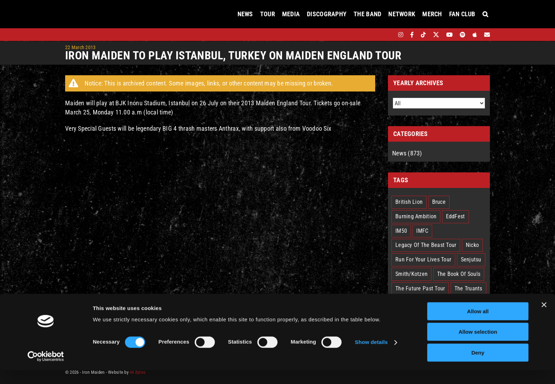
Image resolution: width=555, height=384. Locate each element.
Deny (478, 367)
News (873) (407, 153)
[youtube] (449, 34)
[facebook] (412, 34)
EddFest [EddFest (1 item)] (455, 216)
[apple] (475, 34)
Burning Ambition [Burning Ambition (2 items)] (415, 216)
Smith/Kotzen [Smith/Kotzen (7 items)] (411, 274)
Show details (371, 356)
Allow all (478, 325)
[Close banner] (544, 318)
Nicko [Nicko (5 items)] (472, 245)
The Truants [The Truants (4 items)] (468, 288)
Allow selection (477, 346)
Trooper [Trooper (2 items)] (404, 303)
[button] (485, 14)
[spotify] (462, 34)
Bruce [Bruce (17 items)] (439, 202)
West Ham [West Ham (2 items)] (435, 303)
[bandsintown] (388, 34)
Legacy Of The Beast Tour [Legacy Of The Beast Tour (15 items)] (425, 245)
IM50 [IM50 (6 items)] (401, 231)
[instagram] (400, 34)
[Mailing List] (487, 34)
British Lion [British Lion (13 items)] (409, 202)
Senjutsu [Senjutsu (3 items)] (471, 259)
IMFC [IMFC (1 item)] (422, 231)
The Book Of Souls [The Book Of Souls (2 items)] (459, 274)
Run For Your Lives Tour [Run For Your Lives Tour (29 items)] (423, 259)
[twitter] (436, 34)
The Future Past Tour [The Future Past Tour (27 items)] (420, 288)
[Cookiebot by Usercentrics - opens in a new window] (46, 370)
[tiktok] (423, 34)
